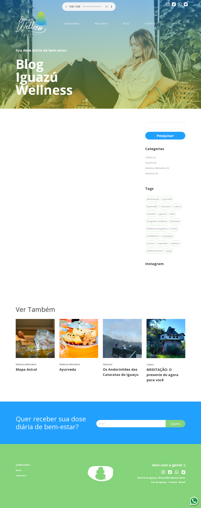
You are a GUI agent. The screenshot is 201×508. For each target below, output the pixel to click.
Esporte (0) (150, 162)
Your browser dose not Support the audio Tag (89, 6)
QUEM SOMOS (71, 23)
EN (179, 23)
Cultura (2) (150, 157)
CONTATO (150, 23)
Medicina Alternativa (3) (157, 168)
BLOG (126, 23)
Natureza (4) (151, 173)
